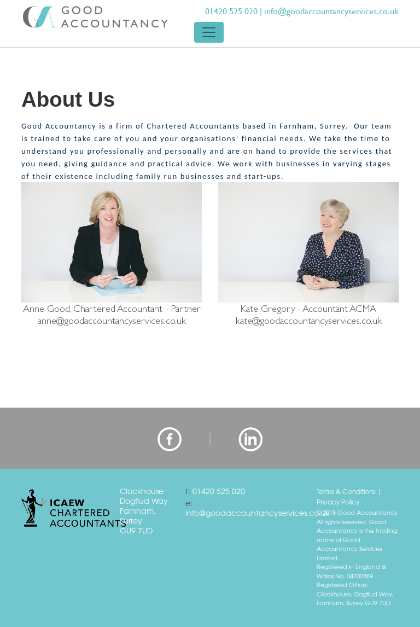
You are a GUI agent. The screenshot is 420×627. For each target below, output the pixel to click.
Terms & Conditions (346, 491)
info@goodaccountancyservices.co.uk (331, 10)
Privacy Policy (338, 501)
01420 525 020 (231, 10)
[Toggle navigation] (209, 32)
